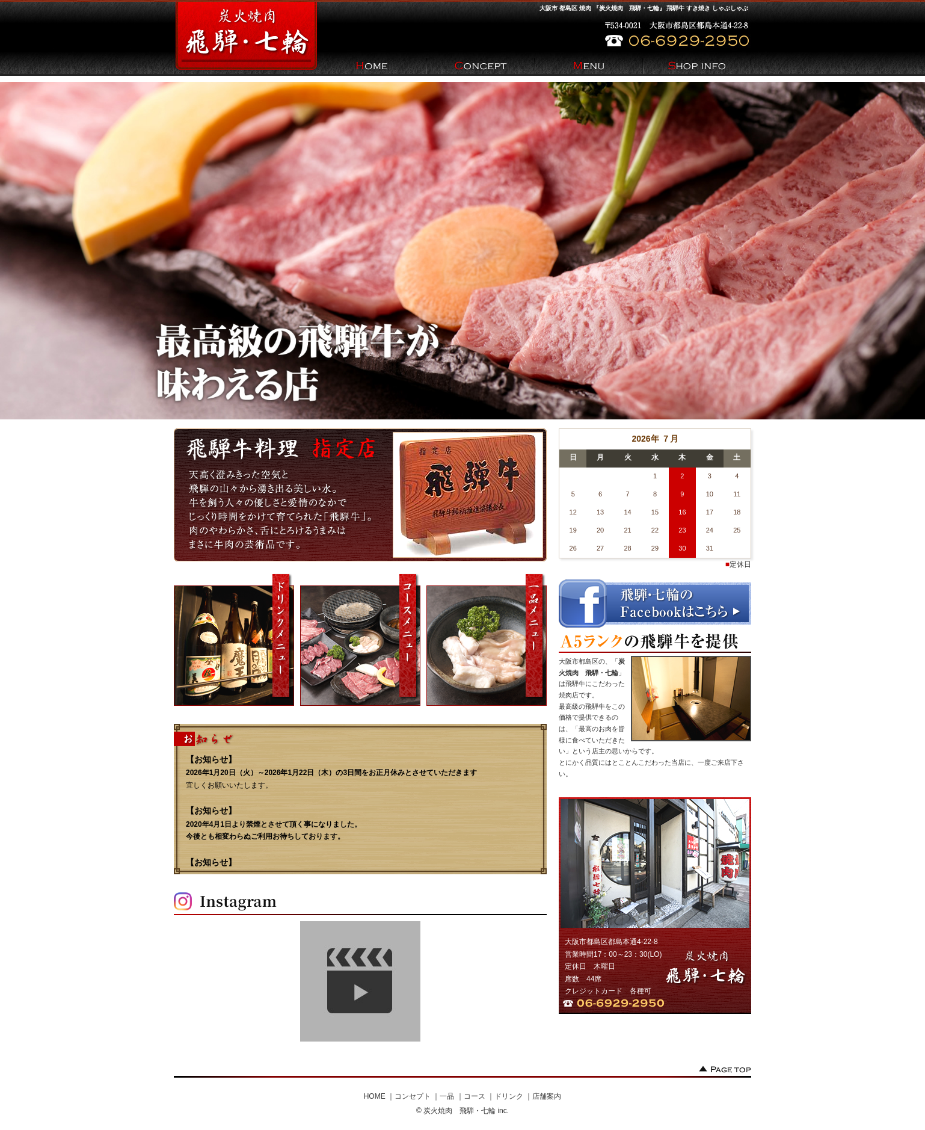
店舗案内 (546, 1096)
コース (474, 1096)
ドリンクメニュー (234, 639)
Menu (589, 67)
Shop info (697, 67)
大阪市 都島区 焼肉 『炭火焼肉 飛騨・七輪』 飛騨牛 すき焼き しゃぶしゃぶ (643, 8)
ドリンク (508, 1096)
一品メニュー (486, 639)
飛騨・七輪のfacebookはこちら (655, 603)
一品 (447, 1096)
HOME (372, 67)
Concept (480, 67)
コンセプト (413, 1096)
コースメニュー (360, 639)
